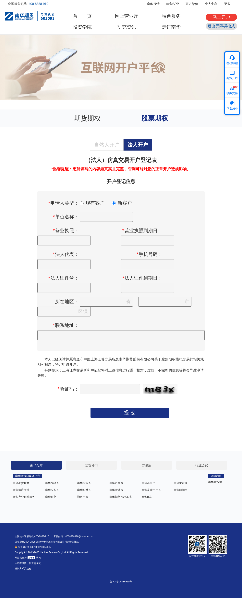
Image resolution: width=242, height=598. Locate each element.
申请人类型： (63, 203)
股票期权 (154, 118)
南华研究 (50, 496)
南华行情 (153, 4)
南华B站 (147, 496)
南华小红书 (148, 483)
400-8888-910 (38, 4)
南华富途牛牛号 (151, 489)
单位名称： (66, 216)
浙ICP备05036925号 (121, 581)
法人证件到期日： (142, 278)
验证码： (68, 389)
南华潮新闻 (181, 483)
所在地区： (67, 301)
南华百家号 (116, 483)
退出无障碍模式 (221, 26)
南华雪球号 (116, 489)
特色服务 (171, 16)
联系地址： (66, 325)
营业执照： (66, 230)
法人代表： (66, 254)
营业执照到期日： (142, 230)
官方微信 (192, 4)
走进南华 (171, 27)
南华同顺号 (181, 489)
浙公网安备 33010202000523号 (33, 547)
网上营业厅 (127, 16)
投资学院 (82, 27)
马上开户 (221, 17)
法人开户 (137, 145)
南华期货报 (215, 482)
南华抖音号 (84, 483)
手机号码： (149, 254)
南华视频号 (52, 483)
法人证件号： (63, 278)
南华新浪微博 (21, 489)
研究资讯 (126, 27)
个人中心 (211, 4)
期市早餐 (82, 496)
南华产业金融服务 (24, 496)
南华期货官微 (21, 483)
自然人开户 (107, 145)
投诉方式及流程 (23, 568)
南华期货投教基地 (120, 496)
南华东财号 (84, 489)
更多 (229, 4)
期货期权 (87, 118)
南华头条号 (52, 489)
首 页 (82, 16)
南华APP (172, 4)
